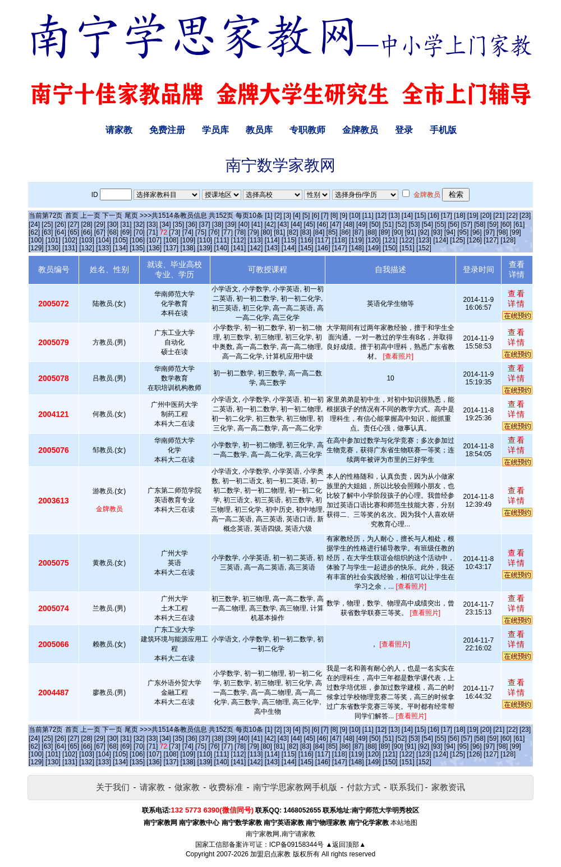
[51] (388, 224)
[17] (446, 215)
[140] (221, 248)
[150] (390, 248)
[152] (423, 248)
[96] (476, 232)
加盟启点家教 (270, 854)
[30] (112, 224)
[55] (440, 224)
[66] (86, 232)
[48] (349, 224)
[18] (459, 215)
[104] (103, 240)
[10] (354, 215)
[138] (187, 248)
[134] (120, 248)
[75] (200, 232)
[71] (152, 232)
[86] (345, 232)
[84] (318, 232)
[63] (47, 232)
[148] (356, 248)
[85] (332, 232)
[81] (279, 232)
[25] (47, 224)
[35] (178, 224)
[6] (315, 215)
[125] (457, 240)
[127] (491, 240)
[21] (498, 215)
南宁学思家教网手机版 (295, 787)
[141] (238, 248)
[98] (502, 232)
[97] (489, 232)
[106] (137, 240)
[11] (368, 215)
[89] (384, 232)
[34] (165, 224)
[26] (60, 224)
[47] (335, 224)
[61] (519, 224)
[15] (420, 215)
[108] (170, 240)
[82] (292, 232)
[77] (227, 232)
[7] (324, 215)
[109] (187, 240)
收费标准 (226, 787)
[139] (204, 248)
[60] (506, 224)
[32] (139, 224)
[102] (69, 240)
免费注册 (167, 130)
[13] (393, 215)
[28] (86, 224)
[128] (508, 240)
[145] (306, 248)
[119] (356, 240)
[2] (278, 215)
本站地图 (403, 823)
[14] (407, 215)
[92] (423, 232)
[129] (36, 248)
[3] (287, 215)
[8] (334, 215)
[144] (289, 248)
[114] (272, 240)
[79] (253, 232)
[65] (73, 232)
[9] (343, 215)
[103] (86, 240)
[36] (191, 224)
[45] (309, 224)
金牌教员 (360, 130)
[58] (479, 224)
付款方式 (363, 787)
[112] (238, 240)
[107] (154, 240)
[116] (306, 240)
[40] (244, 224)
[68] (112, 232)
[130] (53, 248)
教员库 (259, 130)
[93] (436, 232)
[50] (374, 224)
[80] (266, 232)
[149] (373, 248)
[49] (361, 224)
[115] (289, 240)
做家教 (187, 787)
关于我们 (113, 787)
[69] (126, 232)
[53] (414, 224)
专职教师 (307, 130)
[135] (137, 248)
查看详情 (517, 298)
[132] (86, 248)
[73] (174, 232)
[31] (126, 224)
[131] (69, 248)
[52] (401, 224)
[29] (99, 224)
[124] (440, 240)
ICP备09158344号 (296, 844)
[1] (268, 215)
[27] (73, 224)
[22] (512, 215)
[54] (427, 224)
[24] (34, 224)
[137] (170, 248)
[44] (296, 224)
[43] (283, 224)
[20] (485, 215)
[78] (240, 232)
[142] (255, 248)
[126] (474, 240)
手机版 (443, 130)
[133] (103, 248)
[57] (466, 224)
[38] (217, 224)
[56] (453, 224)
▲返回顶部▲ (345, 844)
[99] (515, 232)
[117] (322, 240)
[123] (423, 240)
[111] (221, 240)
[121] (390, 240)
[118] (339, 240)
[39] (230, 224)
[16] (433, 215)
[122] (407, 240)
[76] (213, 232)
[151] (407, 248)
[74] (188, 232)
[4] (296, 215)
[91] (410, 232)
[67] (99, 232)
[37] (204, 224)
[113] (255, 240)
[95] (462, 232)
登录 (404, 130)
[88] (371, 232)
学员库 (215, 130)
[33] (152, 224)
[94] (450, 232)
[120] (373, 240)
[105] (120, 240)
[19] (473, 215)
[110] (204, 240)
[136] (154, 248)
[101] (53, 240)
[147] (339, 248)
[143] (272, 248)
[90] (397, 232)
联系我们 (407, 787)
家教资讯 (448, 787)
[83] (305, 232)
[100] (36, 240)
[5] (306, 215)
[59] (493, 224)
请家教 (118, 130)
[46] (322, 224)
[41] (257, 224)
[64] (60, 232)
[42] (269, 224)
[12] (381, 215)
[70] (139, 232)
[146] (322, 248)
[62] (34, 232)
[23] (525, 215)
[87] (358, 232)
